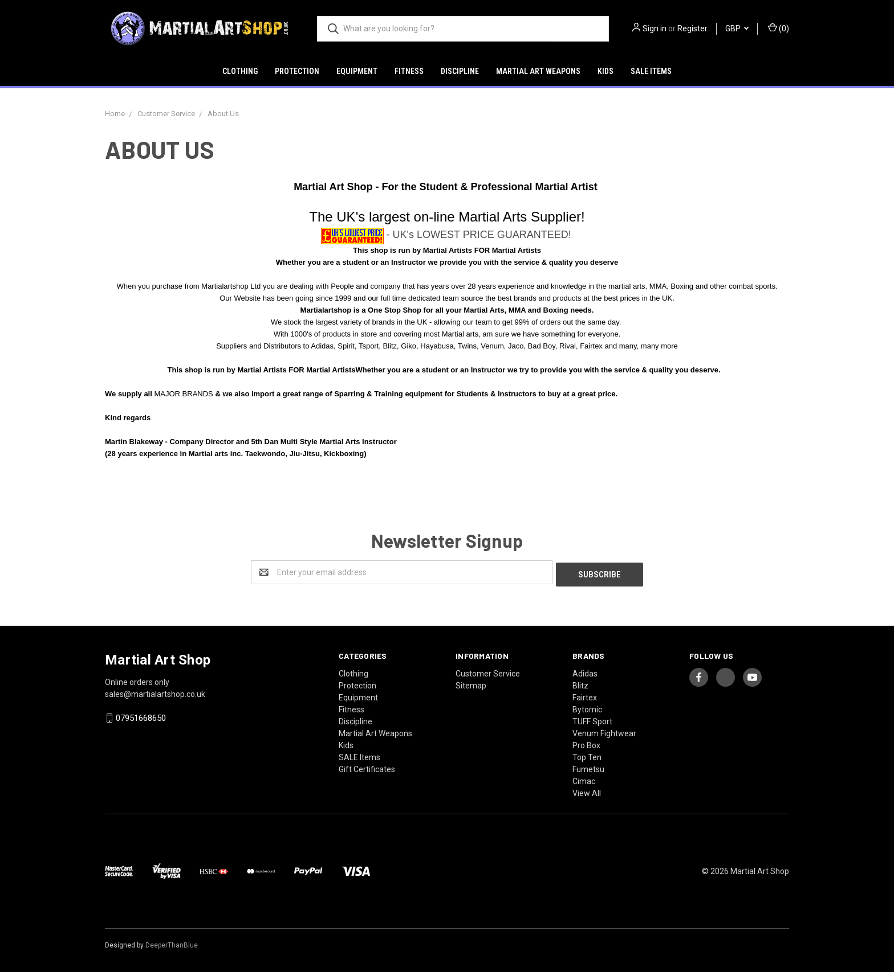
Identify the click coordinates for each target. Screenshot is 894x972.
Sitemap (471, 683)
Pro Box (586, 743)
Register (692, 28)
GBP (737, 28)
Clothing (240, 71)
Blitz (580, 683)
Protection (297, 71)
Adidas (585, 671)
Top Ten (587, 755)
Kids (605, 71)
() (778, 28)
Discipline (460, 71)
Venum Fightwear (604, 731)
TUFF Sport (592, 719)
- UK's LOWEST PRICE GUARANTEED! (479, 234)
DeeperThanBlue (171, 943)
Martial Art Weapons (538, 71)
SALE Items (651, 71)
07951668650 (141, 716)
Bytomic (587, 707)
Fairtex (584, 695)
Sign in (655, 28)
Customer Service (488, 671)
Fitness (409, 71)
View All (586, 790)
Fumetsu (588, 767)
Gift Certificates (367, 767)
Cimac (583, 779)
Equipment (356, 71)
